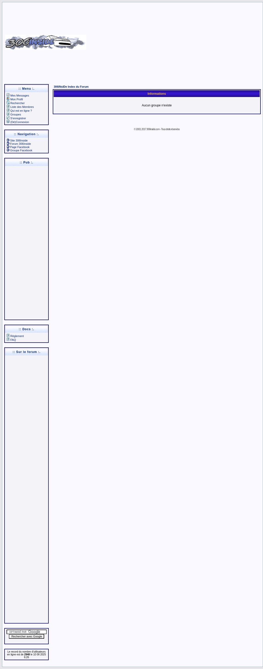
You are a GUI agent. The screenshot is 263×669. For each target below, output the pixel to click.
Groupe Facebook (19, 150)
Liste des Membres (20, 106)
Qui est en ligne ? (19, 110)
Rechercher (16, 103)
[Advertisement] (174, 40)
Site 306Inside (17, 140)
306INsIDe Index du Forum (71, 86)
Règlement (15, 336)
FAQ (11, 339)
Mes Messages (18, 95)
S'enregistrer (16, 118)
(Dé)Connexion (18, 122)
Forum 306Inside (19, 143)
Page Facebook (18, 147)
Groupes (14, 114)
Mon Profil (15, 99)
